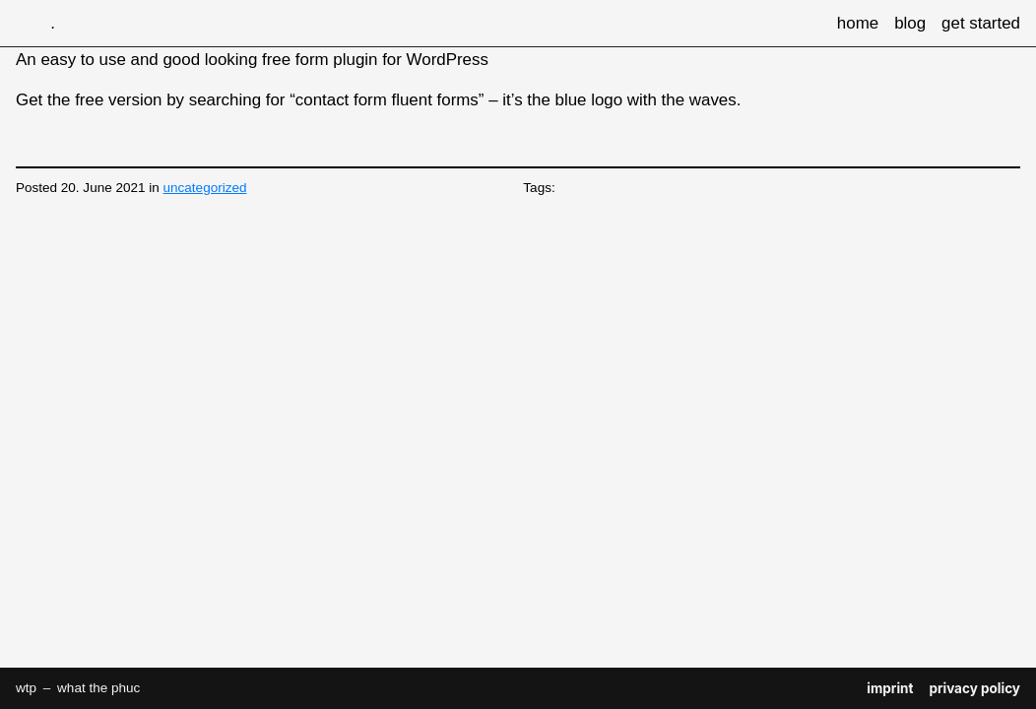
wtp (32, 23)
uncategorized (205, 187)
